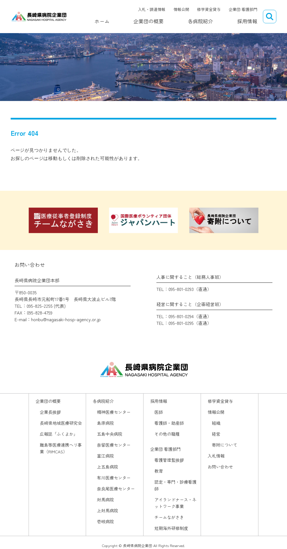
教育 (158, 471)
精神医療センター (114, 412)
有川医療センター (114, 478)
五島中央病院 (109, 434)
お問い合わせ (220, 467)
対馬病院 (105, 499)
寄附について (224, 445)
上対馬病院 (107, 510)
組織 (216, 423)
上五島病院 (107, 467)
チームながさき (169, 517)
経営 (216, 434)
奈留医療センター (114, 445)
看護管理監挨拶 (169, 460)
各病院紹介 (199, 18)
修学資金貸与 (209, 9)
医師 (158, 412)
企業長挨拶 (50, 412)
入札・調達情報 (151, 9)
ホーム (97, 18)
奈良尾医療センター (116, 488)
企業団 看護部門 (243, 9)
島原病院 (105, 423)
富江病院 (105, 456)
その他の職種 (167, 434)
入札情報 (216, 456)
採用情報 (247, 18)
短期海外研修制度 (171, 528)
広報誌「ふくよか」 (59, 434)
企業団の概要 (145, 18)
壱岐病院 (105, 521)
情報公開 (181, 9)
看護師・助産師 (169, 423)
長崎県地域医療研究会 (61, 423)
